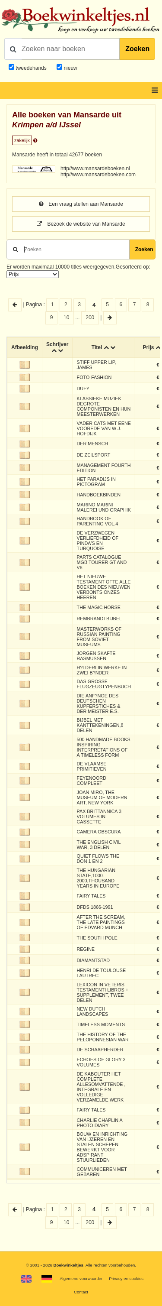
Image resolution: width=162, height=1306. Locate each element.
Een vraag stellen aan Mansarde (81, 204)
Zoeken (137, 48)
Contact (81, 1292)
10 (66, 317)
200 (90, 317)
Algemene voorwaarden (81, 1278)
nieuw (69, 68)
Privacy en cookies (126, 1278)
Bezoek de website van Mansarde (81, 224)
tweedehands (31, 68)
